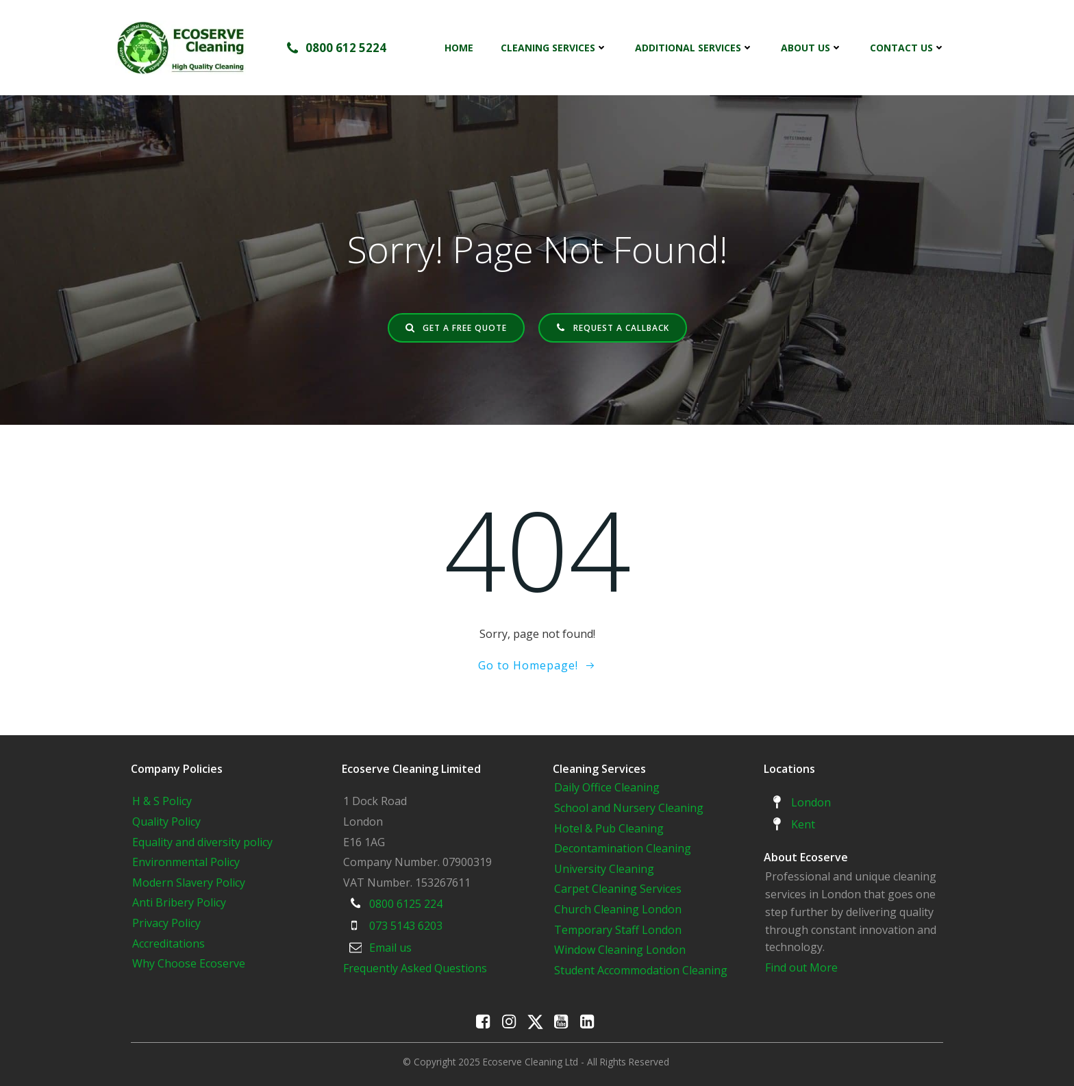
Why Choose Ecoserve (188, 963)
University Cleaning (605, 868)
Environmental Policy (186, 861)
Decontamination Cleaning (622, 848)
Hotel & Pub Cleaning (609, 828)
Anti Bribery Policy (179, 902)
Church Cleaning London (618, 909)
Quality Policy (166, 821)
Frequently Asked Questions (415, 968)
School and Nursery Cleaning (628, 807)
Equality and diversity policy (202, 842)
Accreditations (168, 943)
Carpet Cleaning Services (618, 888)
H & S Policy (162, 801)
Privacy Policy (166, 922)
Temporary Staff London (618, 929)
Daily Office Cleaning (607, 787)
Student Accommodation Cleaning (640, 970)
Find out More (801, 967)
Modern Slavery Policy (188, 882)
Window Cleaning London (620, 949)
